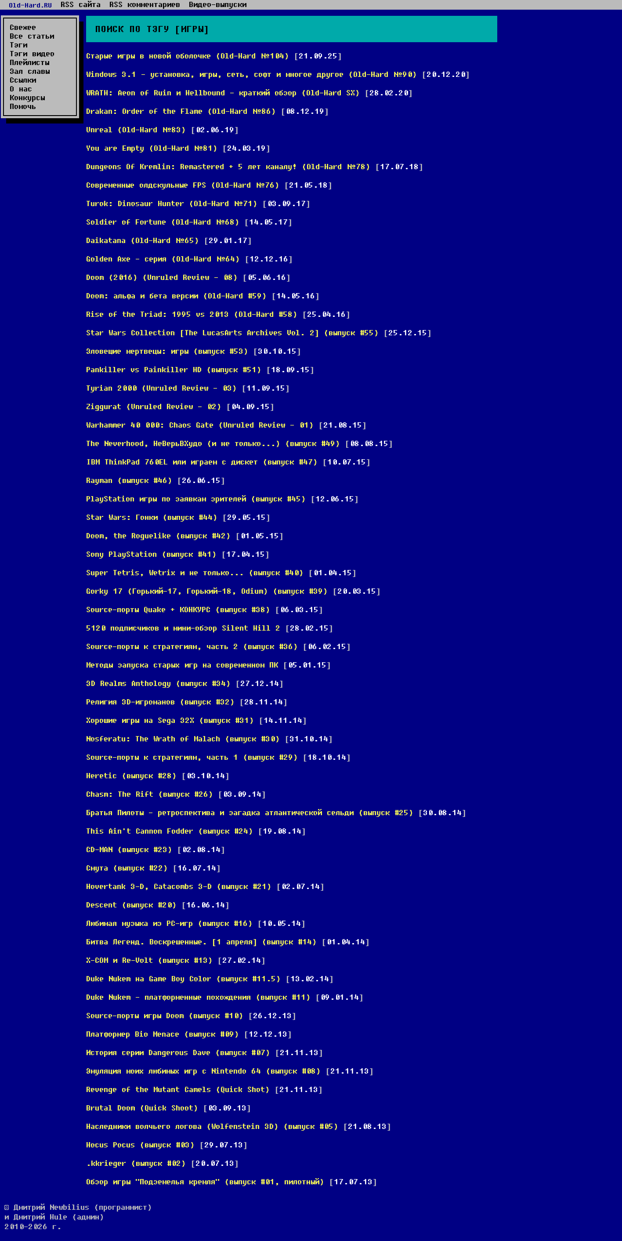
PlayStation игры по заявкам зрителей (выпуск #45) (196, 498)
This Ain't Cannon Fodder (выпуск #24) (169, 830)
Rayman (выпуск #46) (129, 480)
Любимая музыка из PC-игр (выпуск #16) (169, 923)
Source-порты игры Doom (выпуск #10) (164, 1015)
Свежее (23, 27)
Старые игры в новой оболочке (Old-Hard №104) (187, 55)
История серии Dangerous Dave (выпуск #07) (178, 1052)
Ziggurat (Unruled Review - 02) (153, 406)
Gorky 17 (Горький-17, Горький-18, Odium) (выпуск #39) (207, 590)
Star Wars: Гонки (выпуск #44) (151, 517)
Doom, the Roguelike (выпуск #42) (158, 535)
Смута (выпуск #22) (127, 867)
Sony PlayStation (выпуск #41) (151, 554)
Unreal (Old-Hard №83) (136, 129)
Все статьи (32, 36)
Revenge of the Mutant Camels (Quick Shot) (178, 1089)
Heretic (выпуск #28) (131, 775)
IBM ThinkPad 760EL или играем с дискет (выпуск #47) (202, 461)
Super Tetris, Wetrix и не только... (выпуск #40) (195, 572)
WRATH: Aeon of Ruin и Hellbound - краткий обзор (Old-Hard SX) (223, 92)
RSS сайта (81, 4)
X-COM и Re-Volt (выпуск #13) (149, 960)
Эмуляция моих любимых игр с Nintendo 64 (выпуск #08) (203, 1070)
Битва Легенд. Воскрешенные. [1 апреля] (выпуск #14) (201, 941)
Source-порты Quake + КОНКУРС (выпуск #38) (178, 609)
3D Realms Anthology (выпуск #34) (158, 683)
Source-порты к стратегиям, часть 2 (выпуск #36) (192, 646)
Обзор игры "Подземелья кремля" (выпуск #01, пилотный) (205, 1181)
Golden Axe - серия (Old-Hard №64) (163, 258)
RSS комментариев (144, 4)
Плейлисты (29, 62)
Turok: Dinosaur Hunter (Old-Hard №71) (171, 203)
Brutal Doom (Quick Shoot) (142, 1107)
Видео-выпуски (217, 4)
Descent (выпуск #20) (131, 904)
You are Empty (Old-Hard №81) (151, 147)
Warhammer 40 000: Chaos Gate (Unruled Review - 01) (200, 424)
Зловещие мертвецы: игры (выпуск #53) (167, 351)
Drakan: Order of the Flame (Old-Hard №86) (181, 111)
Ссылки (23, 80)
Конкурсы (27, 97)
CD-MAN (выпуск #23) (129, 849)
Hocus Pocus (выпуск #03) (140, 1144)
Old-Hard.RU (30, 5)
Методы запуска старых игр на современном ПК (182, 664)
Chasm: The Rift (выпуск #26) (149, 793)
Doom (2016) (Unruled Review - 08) (162, 277)
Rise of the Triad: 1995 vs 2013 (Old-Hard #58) (191, 314)
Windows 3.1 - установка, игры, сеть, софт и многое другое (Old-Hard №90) (251, 74)
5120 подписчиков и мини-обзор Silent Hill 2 (185, 627)
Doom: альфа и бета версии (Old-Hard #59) (176, 295)
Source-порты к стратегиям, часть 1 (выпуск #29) (192, 757)
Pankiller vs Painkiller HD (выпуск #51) (173, 369)
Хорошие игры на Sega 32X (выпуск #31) (170, 720)
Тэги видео (32, 53)
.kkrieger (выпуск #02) (136, 1163)
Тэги (18, 44)
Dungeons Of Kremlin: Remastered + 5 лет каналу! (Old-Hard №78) (228, 166)
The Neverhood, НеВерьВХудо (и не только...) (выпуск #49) (213, 443)
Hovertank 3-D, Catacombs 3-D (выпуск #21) (178, 886)
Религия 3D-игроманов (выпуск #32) (160, 701)
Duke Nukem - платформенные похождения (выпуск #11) (198, 997)
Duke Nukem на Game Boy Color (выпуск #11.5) (183, 978)
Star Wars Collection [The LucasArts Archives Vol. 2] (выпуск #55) (232, 332)
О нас (21, 88)
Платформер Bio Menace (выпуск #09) (162, 1033)
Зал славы (30, 71)
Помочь (23, 106)
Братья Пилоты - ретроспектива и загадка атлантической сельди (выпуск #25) (249, 812)
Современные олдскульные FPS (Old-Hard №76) (182, 184)
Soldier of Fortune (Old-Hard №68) (162, 221)
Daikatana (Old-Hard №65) (142, 240)
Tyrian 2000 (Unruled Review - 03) (161, 387)
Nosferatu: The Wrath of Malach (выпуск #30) (183, 738)
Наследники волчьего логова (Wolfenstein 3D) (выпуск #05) (212, 1126)
